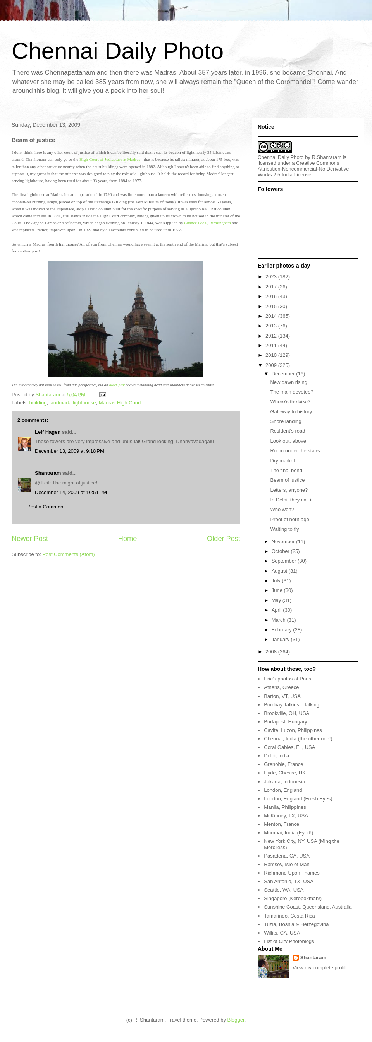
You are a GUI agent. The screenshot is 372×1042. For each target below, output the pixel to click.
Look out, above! (288, 441)
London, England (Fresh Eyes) (298, 799)
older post (117, 385)
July (277, 580)
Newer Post (30, 538)
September (285, 561)
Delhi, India (276, 756)
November (284, 541)
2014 (271, 316)
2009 (271, 365)
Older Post (223, 538)
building (38, 403)
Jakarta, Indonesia (284, 781)
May (277, 600)
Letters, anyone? (289, 490)
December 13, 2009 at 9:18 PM (69, 451)
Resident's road (287, 431)
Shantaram (48, 473)
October (281, 551)
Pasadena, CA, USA (287, 856)
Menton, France (281, 824)
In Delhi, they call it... (293, 500)
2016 (271, 296)
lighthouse (84, 403)
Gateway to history (291, 411)
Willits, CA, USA (282, 933)
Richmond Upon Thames (292, 873)
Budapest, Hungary (285, 722)
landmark (60, 403)
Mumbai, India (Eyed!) (288, 833)
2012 (271, 336)
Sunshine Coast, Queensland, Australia (307, 907)
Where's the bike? (290, 401)
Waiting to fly (284, 529)
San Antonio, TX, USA (288, 881)
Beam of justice (287, 480)
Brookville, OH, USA (286, 713)
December (284, 374)
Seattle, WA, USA (283, 890)
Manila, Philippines (285, 807)
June (278, 590)
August (280, 571)
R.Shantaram (327, 157)
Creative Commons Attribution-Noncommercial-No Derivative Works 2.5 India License (303, 168)
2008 (271, 652)
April (277, 610)
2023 (271, 277)
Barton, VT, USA (282, 696)
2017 (271, 287)
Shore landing (285, 421)
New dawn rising (288, 382)
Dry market (282, 461)
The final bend (286, 470)
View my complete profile (320, 967)
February (282, 630)
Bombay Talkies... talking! (292, 705)
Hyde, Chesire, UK (285, 773)
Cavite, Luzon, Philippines (293, 730)
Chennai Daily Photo (118, 51)
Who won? (282, 509)
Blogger (236, 1020)
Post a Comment (46, 507)
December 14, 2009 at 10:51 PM (71, 492)
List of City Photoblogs (289, 941)
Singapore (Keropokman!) (293, 898)
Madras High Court (120, 403)
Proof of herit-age (289, 519)
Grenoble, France (283, 764)
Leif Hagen (47, 432)
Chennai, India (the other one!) (298, 739)
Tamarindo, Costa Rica (289, 916)
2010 (271, 355)
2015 (271, 306)
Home (127, 538)
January (281, 639)
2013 (271, 326)
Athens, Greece (281, 687)
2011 (271, 345)
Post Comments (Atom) (69, 554)
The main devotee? (291, 392)
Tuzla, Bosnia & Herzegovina (296, 924)
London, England (283, 790)
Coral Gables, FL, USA (289, 747)
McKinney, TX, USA (286, 816)
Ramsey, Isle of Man (287, 864)
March (279, 620)
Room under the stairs (295, 451)
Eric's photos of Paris (287, 679)
